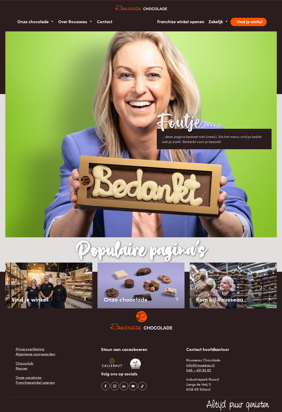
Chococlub (24, 363)
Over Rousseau (75, 21)
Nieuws (21, 368)
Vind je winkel (250, 21)
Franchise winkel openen (180, 21)
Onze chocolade (35, 21)
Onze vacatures (28, 377)
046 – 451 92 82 (198, 369)
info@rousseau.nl (200, 364)
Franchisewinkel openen (35, 382)
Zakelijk (218, 21)
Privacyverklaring (30, 348)
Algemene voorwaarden (35, 353)
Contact (104, 21)
